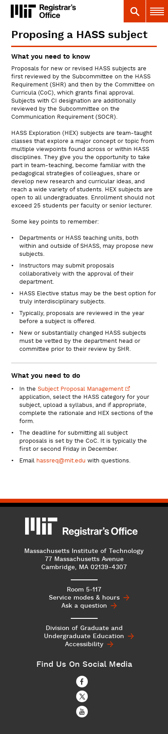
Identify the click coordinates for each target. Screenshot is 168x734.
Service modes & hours (84, 598)
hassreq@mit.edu (61, 461)
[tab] (134, 11)
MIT (41, 526)
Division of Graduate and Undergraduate (84, 632)
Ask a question (84, 606)
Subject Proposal (84, 389)
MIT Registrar (66, 11)
